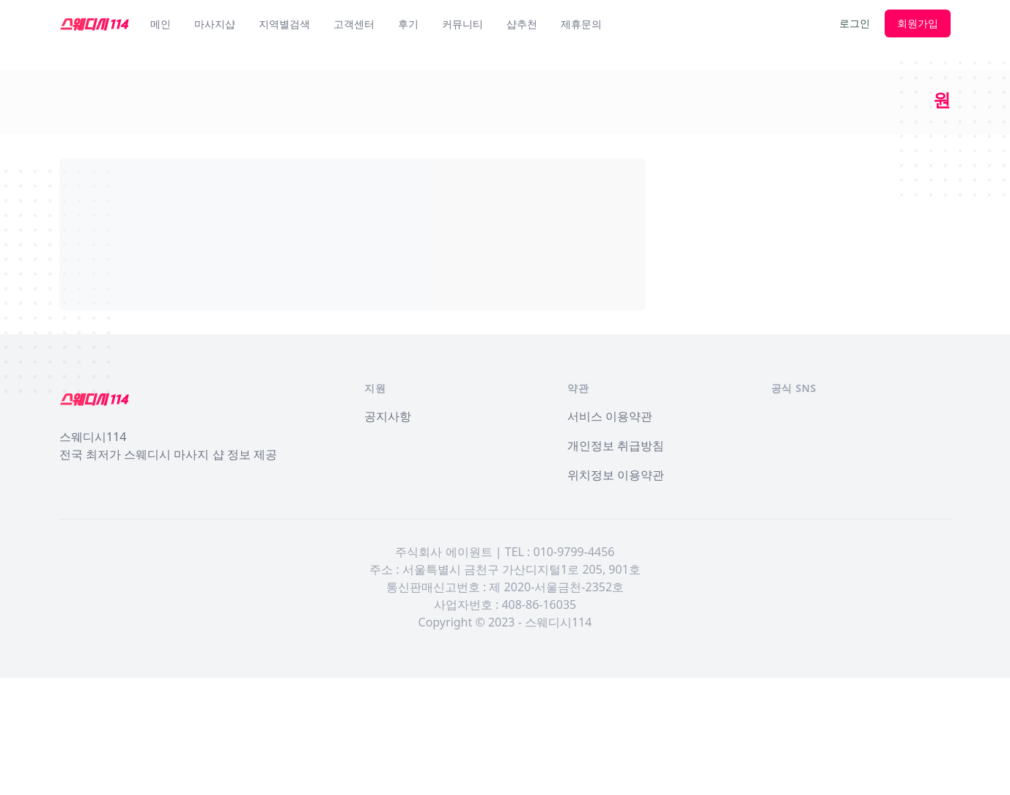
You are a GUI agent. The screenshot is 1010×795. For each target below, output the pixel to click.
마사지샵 (214, 24)
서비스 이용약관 (609, 416)
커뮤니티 (462, 24)
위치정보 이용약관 (615, 475)
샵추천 (521, 24)
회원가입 (917, 23)
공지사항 (387, 416)
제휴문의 (581, 24)
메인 (160, 24)
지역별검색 (284, 24)
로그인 (854, 23)
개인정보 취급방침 (615, 445)
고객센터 (354, 24)
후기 (408, 24)
